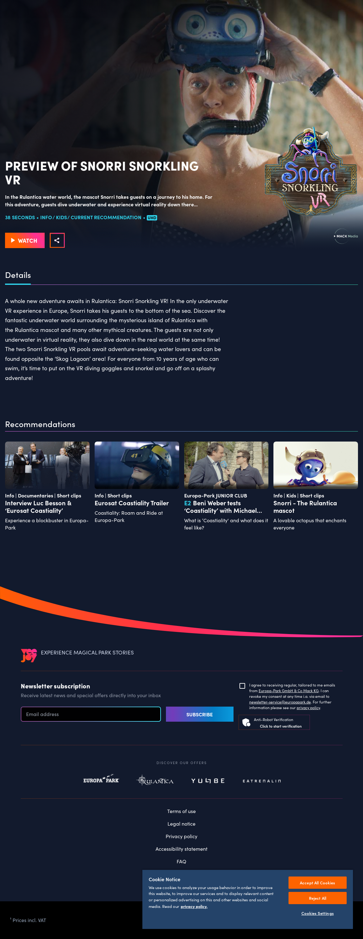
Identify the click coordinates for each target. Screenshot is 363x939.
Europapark (101, 781)
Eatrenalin (262, 781)
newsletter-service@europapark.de (280, 701)
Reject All (317, 898)
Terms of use (181, 811)
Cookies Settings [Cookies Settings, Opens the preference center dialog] (317, 913)
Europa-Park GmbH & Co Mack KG (289, 690)
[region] (247, 899)
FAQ (181, 861)
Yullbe (208, 781)
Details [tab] (18, 274)
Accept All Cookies (317, 883)
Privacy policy (181, 836)
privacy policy (308, 707)
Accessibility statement (181, 848)
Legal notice (181, 823)
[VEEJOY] (29, 655)
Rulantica (155, 781)
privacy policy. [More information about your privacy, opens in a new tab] (194, 906)
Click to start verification (281, 726)
